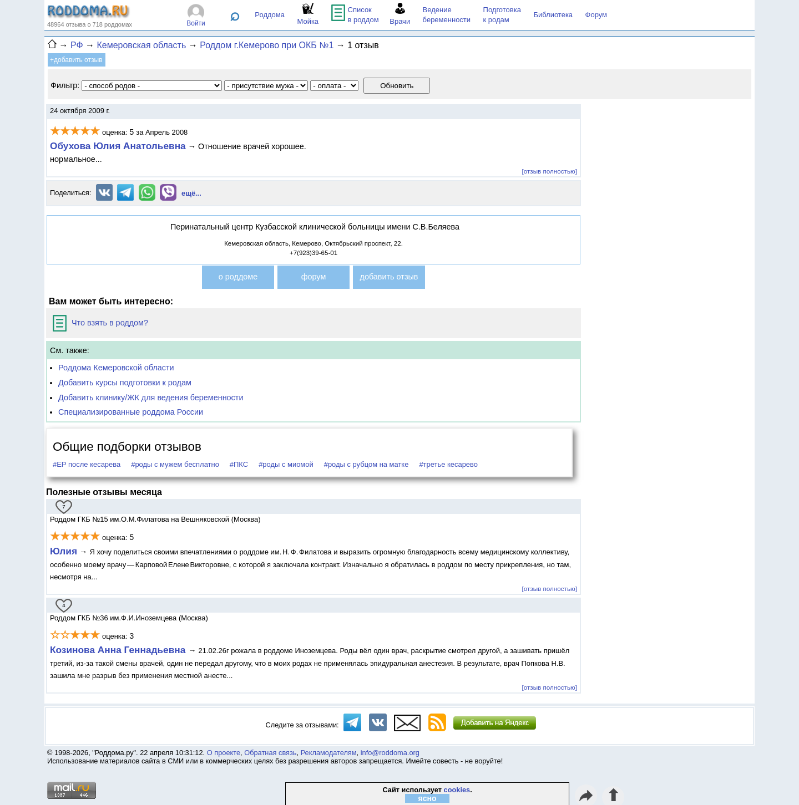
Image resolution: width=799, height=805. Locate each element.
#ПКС (239, 464)
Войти (195, 23)
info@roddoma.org (390, 752)
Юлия (63, 551)
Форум (596, 15)
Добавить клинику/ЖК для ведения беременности (150, 397)
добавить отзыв (389, 276)
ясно (427, 798)
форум (313, 276)
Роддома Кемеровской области (116, 367)
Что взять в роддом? (100, 322)
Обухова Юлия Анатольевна (118, 145)
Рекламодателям (329, 752)
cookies (457, 790)
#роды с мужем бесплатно (175, 464)
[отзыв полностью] (549, 171)
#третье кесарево (448, 464)
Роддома (270, 15)
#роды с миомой (286, 464)
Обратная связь (270, 752)
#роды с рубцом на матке (366, 464)
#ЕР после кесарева (86, 464)
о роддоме (238, 276)
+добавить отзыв (76, 60)
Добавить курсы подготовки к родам (124, 382)
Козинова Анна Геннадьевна (119, 649)
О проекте (223, 752)
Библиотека (553, 15)
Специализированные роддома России (130, 411)
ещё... (191, 193)
